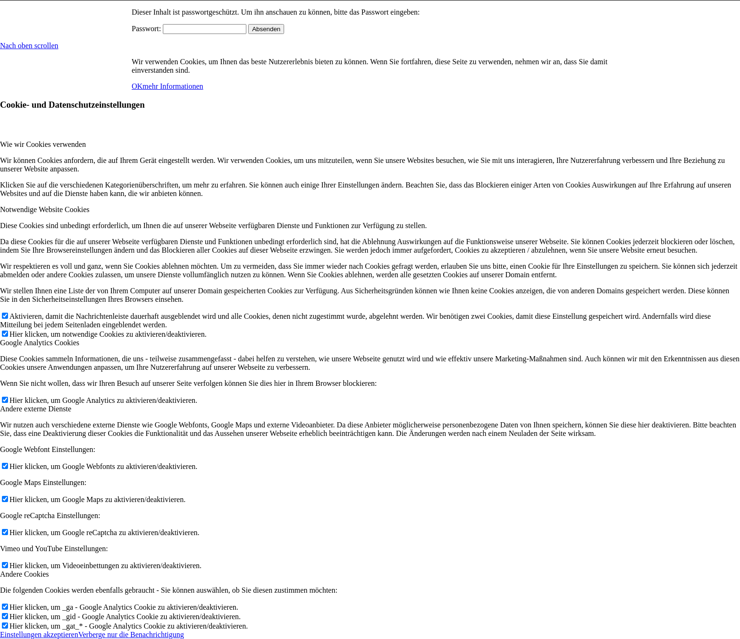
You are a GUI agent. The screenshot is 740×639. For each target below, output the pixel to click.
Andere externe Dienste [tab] (35, 409)
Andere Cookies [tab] (24, 574)
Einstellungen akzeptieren (39, 634)
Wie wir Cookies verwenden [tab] (43, 144)
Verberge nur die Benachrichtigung (131, 634)
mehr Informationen (173, 86)
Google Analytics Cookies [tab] (39, 343)
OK (137, 86)
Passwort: (189, 29)
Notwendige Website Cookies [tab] (45, 209)
